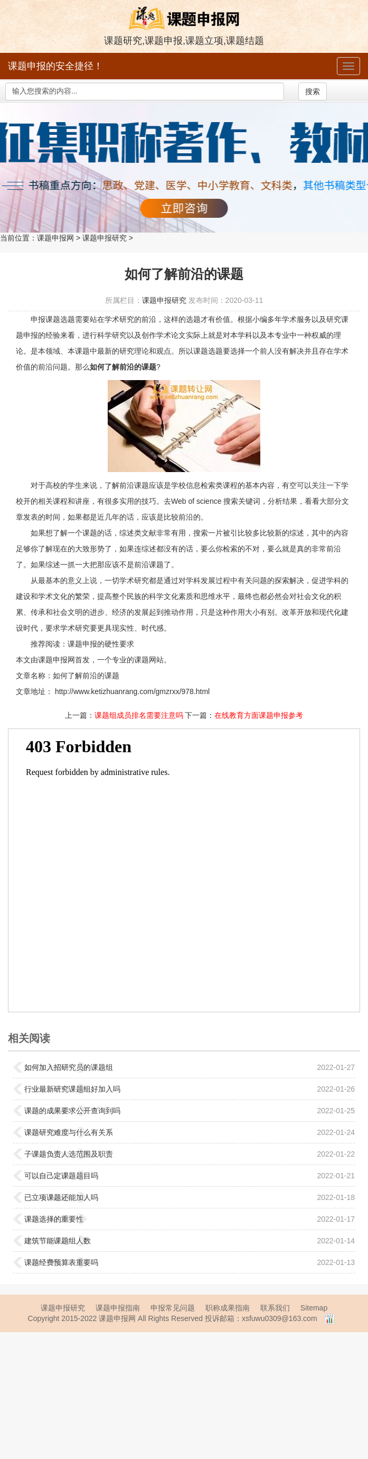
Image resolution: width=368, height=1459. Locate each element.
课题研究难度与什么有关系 (68, 1132)
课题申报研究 (104, 238)
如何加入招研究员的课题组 (68, 1067)
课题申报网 (55, 238)
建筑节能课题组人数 (57, 1240)
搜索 (312, 91)
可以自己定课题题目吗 (61, 1175)
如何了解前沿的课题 (86, 675)
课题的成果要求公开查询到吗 (72, 1110)
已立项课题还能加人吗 (61, 1197)
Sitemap (313, 1308)
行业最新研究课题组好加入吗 (72, 1089)
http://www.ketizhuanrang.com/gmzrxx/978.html (131, 691)
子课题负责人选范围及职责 (68, 1154)
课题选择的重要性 (53, 1219)
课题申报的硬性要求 (101, 644)
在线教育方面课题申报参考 (258, 715)
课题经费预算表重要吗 (61, 1262)
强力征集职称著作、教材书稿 (184, 168)
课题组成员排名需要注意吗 (139, 715)
